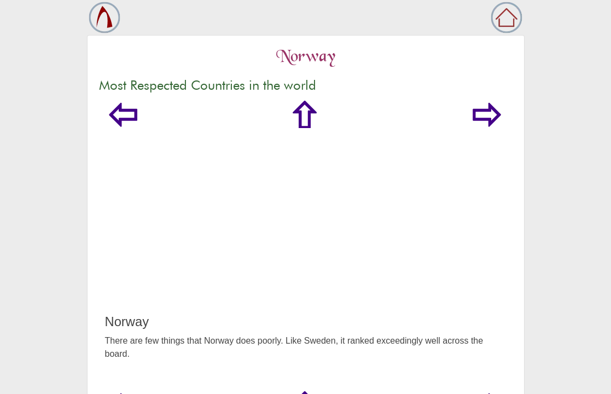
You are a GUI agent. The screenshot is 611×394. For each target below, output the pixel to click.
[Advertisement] (306, 232)
